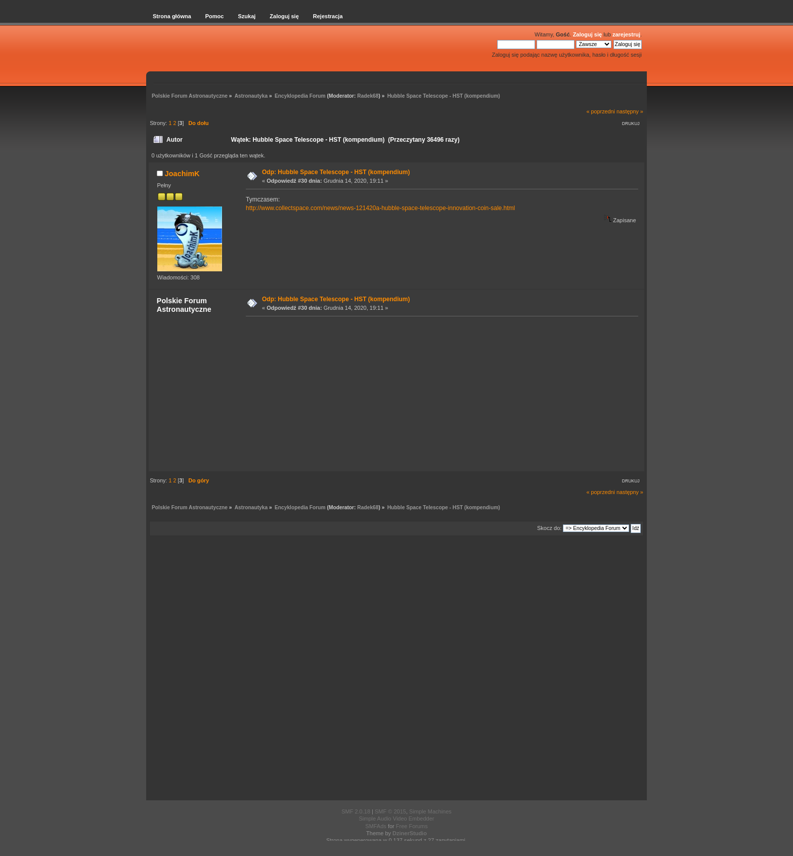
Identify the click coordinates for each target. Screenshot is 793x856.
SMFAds (375, 826)
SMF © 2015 (390, 811)
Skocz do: (549, 528)
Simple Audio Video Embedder (396, 819)
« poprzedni (601, 111)
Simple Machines (430, 811)
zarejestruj (626, 34)
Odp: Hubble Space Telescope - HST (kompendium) (336, 172)
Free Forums (412, 826)
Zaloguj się (587, 34)
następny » (629, 111)
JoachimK (182, 174)
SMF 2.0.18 (355, 811)
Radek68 (367, 96)
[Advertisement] (439, 393)
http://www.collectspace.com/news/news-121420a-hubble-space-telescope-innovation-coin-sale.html (380, 208)
